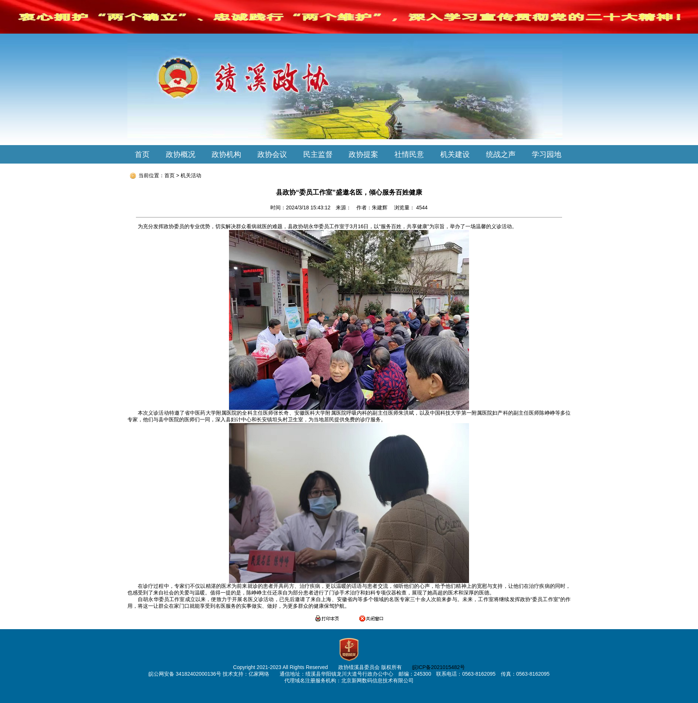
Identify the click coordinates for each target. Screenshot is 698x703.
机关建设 (455, 154)
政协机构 (226, 154)
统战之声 (501, 154)
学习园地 (546, 154)
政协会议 (272, 154)
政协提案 (363, 154)
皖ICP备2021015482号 (438, 667)
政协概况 (180, 154)
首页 (142, 154)
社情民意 (409, 154)
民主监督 (318, 154)
